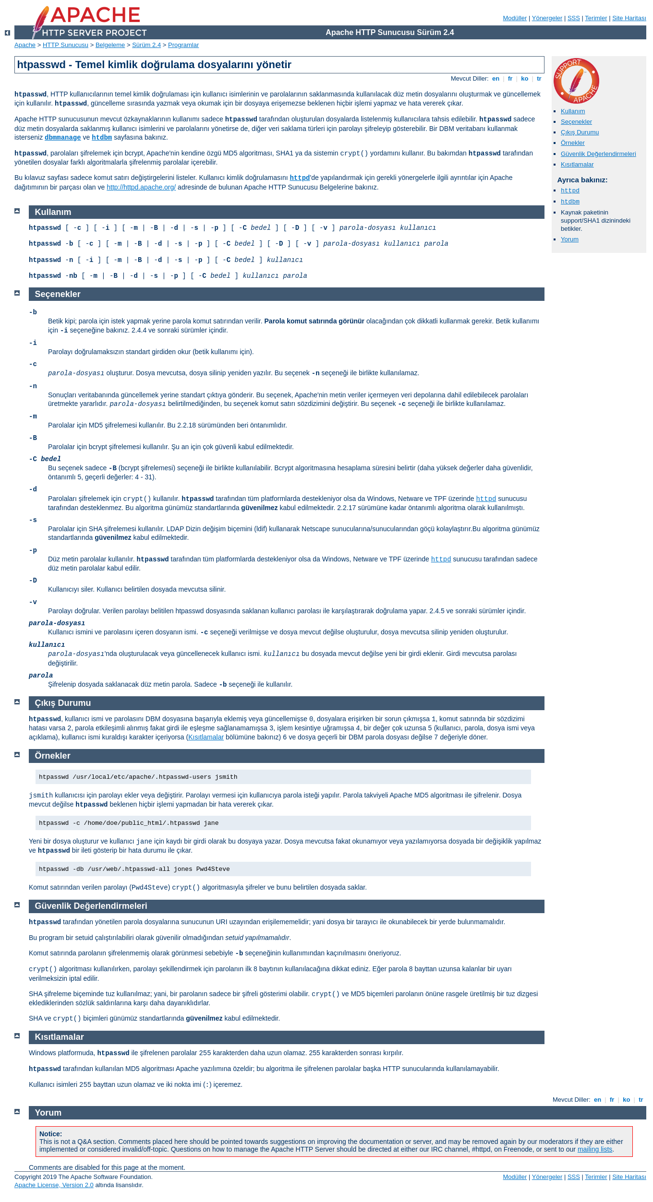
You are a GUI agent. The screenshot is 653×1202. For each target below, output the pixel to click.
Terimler (596, 18)
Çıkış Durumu (580, 132)
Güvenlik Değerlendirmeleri (598, 153)
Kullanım (573, 111)
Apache (25, 44)
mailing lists (595, 1149)
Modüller (515, 18)
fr (510, 78)
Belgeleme (110, 44)
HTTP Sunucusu (65, 44)
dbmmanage (63, 138)
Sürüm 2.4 (146, 44)
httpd (300, 178)
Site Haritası (629, 18)
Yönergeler (547, 18)
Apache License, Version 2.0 (54, 1185)
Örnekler (573, 142)
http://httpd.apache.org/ (141, 187)
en (495, 78)
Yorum (570, 239)
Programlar (183, 44)
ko (525, 78)
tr (539, 78)
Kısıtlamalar (577, 164)
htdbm (102, 138)
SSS (574, 18)
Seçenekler (576, 121)
